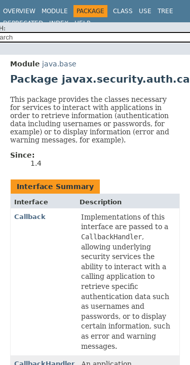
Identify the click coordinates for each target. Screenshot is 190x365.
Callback (30, 217)
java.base (59, 64)
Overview (19, 11)
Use (145, 11)
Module (55, 11)
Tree (165, 11)
